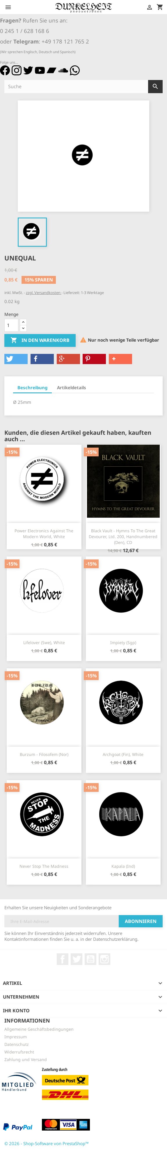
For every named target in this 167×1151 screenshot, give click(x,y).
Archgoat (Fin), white (123, 754)
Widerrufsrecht (19, 1052)
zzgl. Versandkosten (43, 292)
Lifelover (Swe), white (44, 642)
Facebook (62, 959)
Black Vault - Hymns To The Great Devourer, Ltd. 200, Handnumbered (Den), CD (123, 536)
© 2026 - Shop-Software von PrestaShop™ (46, 1143)
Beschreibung (32, 387)
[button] (16, 359)
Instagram (104, 959)
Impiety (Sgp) (123, 642)
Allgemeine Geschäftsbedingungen (39, 1029)
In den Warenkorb (40, 340)
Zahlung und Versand (25, 1059)
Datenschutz (16, 1044)
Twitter (76, 959)
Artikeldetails (71, 387)
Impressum (15, 1036)
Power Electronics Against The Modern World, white (44, 533)
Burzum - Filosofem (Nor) (44, 754)
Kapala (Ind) (123, 866)
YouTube (90, 959)
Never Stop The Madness (43, 866)
